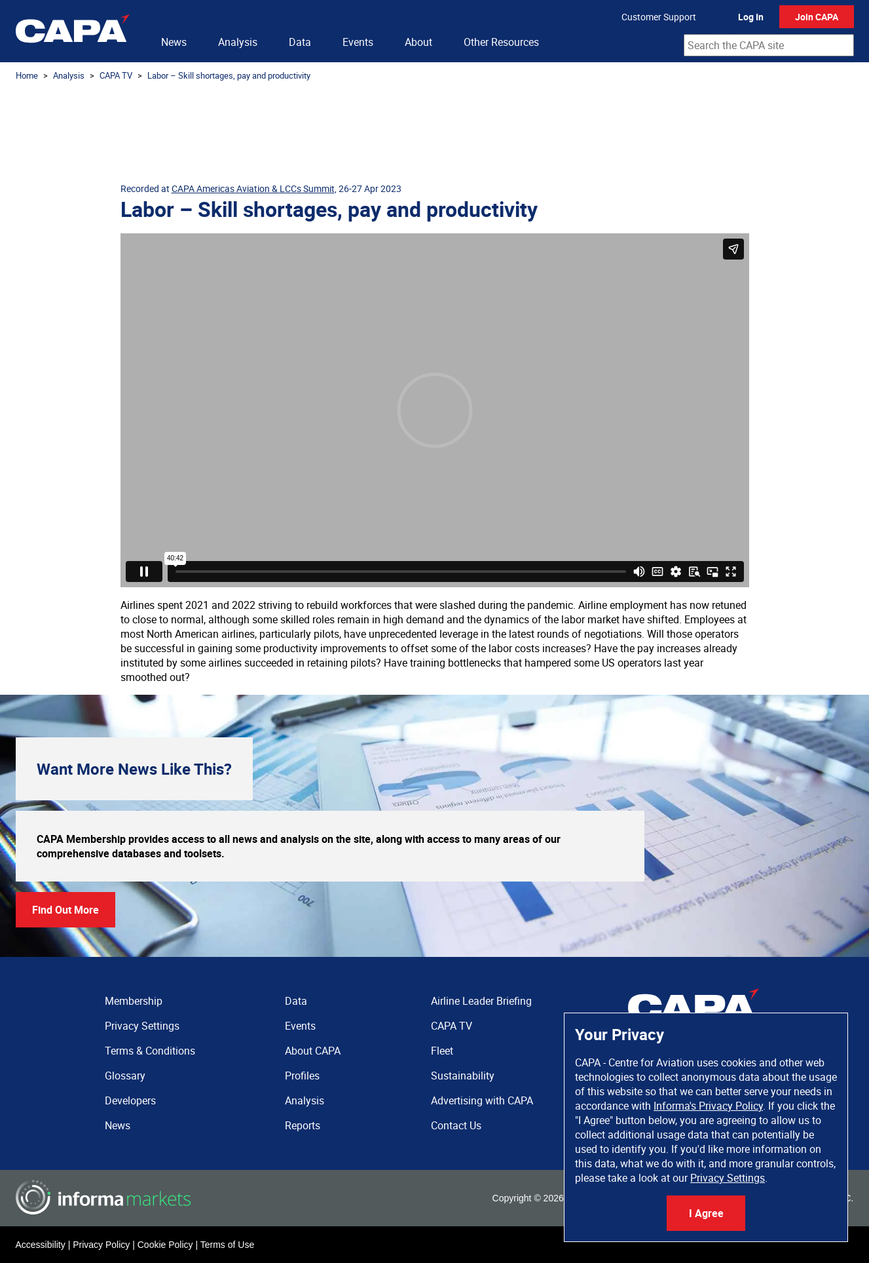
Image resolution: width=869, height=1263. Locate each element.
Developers (130, 1100)
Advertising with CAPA (482, 1100)
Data (300, 42)
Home (27, 75)
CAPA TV (116, 75)
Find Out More (65, 910)
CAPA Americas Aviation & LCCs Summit (253, 188)
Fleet (442, 1050)
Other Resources (501, 42)
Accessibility (40, 1244)
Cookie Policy (165, 1244)
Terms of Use (227, 1244)
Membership (133, 1001)
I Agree (706, 1213)
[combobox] (769, 45)
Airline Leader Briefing (481, 1001)
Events (357, 42)
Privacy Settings (727, 1178)
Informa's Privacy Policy (708, 1105)
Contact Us (456, 1125)
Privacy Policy (101, 1244)
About (418, 42)
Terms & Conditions (150, 1050)
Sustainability (462, 1075)
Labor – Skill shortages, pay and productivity (228, 75)
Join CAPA (816, 16)
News (174, 42)
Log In (751, 16)
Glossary (125, 1075)
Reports (302, 1125)
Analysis (237, 42)
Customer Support (658, 16)
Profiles (302, 1075)
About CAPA (313, 1050)
